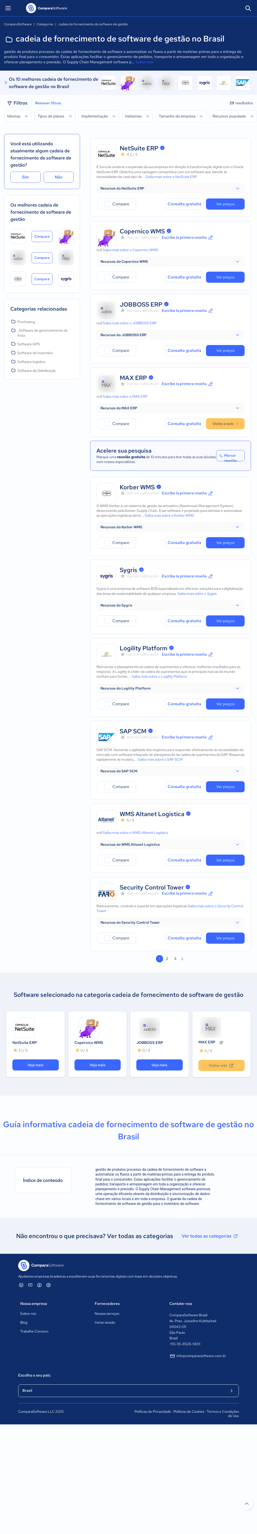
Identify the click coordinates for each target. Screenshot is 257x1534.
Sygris (128, 570)
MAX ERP (133, 378)
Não (59, 177)
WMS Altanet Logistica (152, 814)
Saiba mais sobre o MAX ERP (125, 396)
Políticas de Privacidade (153, 1411)
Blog (23, 1322)
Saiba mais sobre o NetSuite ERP (171, 176)
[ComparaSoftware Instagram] (48, 1285)
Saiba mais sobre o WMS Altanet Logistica (135, 832)
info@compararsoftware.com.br (197, 1356)
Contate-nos (180, 1303)
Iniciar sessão (105, 1322)
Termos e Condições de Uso (223, 1413)
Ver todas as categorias (210, 1236)
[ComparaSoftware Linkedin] (21, 1285)
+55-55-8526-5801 (184, 1344)
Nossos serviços (107, 1313)
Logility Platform (143, 648)
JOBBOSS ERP (141, 304)
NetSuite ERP (139, 148)
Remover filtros (48, 103)
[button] (170, 188)
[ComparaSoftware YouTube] (30, 1285)
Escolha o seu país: (34, 1375)
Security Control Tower (152, 887)
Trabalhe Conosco (34, 1331)
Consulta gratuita (184, 204)
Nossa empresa (33, 1303)
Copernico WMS (142, 231)
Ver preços (225, 204)
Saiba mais (145, 62)
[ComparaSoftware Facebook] (39, 1285)
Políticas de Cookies (188, 1411)
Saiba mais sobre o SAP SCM (160, 759)
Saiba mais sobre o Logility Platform (159, 676)
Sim (25, 177)
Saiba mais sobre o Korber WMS (169, 515)
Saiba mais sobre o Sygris (197, 593)
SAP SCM (133, 731)
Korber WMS (137, 487)
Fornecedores (107, 1303)
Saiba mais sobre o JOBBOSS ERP (130, 323)
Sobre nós (28, 1313)
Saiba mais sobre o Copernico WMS (130, 250)
